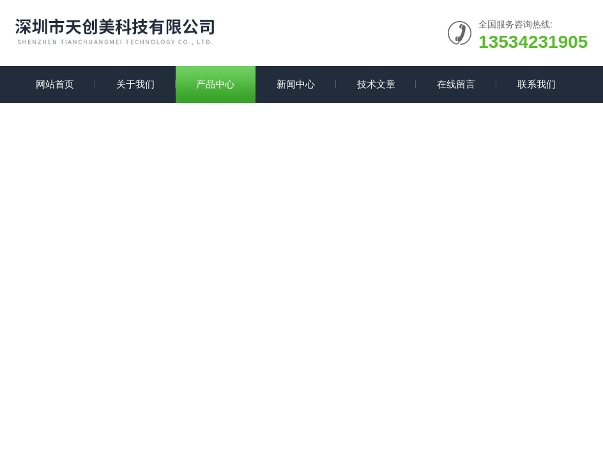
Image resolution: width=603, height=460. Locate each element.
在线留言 (456, 84)
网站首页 (55, 84)
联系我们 (536, 84)
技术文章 (376, 84)
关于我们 (135, 84)
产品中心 (215, 84)
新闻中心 (296, 84)
